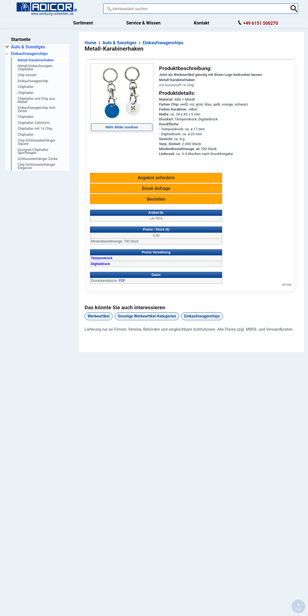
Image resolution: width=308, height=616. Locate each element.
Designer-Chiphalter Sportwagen (33, 151)
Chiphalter (26, 87)
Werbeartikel (99, 316)
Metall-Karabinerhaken (36, 60)
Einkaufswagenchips (202, 316)
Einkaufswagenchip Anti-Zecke (37, 109)
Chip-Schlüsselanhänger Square (36, 142)
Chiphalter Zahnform (34, 123)
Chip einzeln (27, 75)
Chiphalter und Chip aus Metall (36, 100)
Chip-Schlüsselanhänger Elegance (36, 166)
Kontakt (201, 23)
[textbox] (195, 8)
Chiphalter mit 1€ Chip (35, 128)
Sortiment (83, 23)
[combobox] (195, 8)
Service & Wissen (143, 23)
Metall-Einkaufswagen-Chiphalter (35, 67)
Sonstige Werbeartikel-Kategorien (147, 316)
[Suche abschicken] (294, 8)
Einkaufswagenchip (33, 81)
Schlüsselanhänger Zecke (38, 159)
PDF (122, 281)
